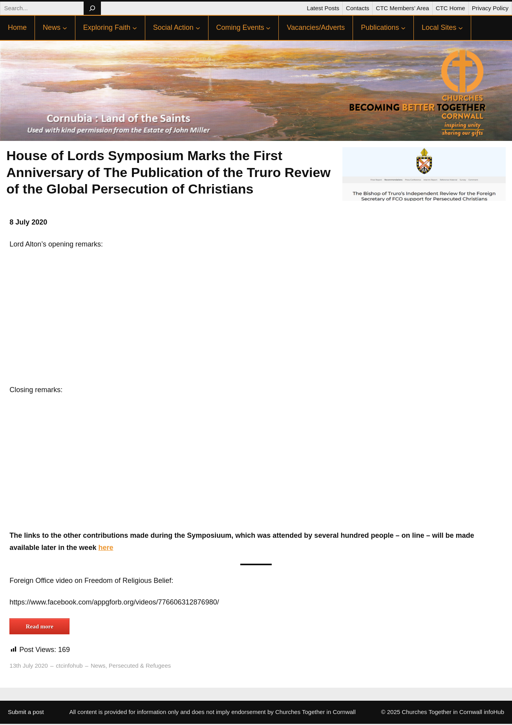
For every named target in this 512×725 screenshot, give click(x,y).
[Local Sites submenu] (460, 28)
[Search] (92, 8)
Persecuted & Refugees (140, 665)
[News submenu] (64, 28)
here (105, 548)
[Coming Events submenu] (268, 28)
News (98, 665)
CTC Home (450, 8)
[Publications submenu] (403, 28)
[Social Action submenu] (198, 28)
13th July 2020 (28, 665)
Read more (39, 626)
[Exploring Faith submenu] (134, 28)
